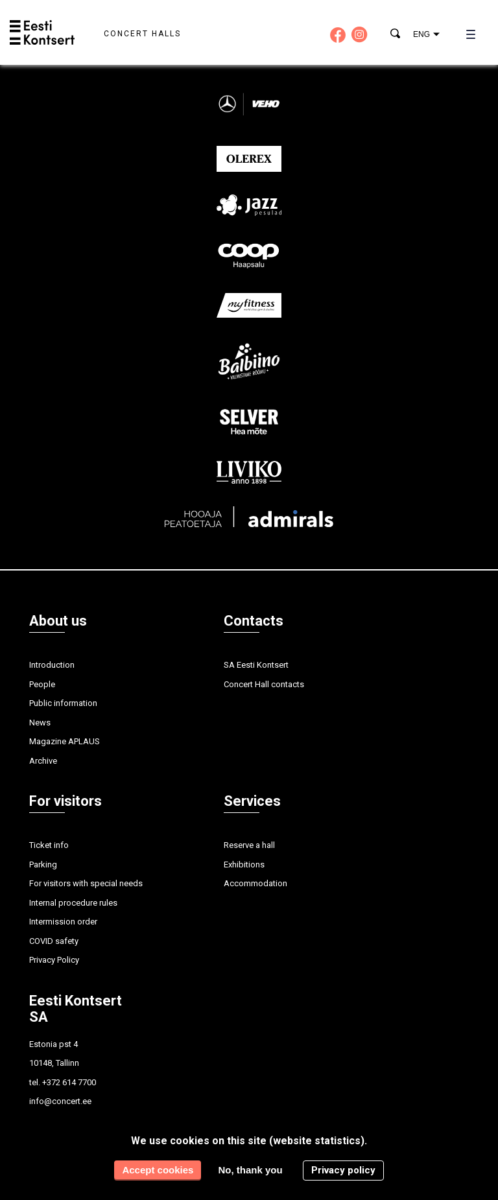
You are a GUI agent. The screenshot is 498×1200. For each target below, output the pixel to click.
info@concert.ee (60, 1101)
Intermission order (63, 921)
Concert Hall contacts (264, 684)
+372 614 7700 (69, 1082)
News (40, 722)
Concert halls (142, 33)
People (42, 684)
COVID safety (53, 941)
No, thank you (250, 1169)
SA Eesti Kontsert (256, 665)
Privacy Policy (54, 960)
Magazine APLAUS (64, 741)
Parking (43, 864)
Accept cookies (157, 1169)
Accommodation (255, 883)
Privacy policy (343, 1170)
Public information (63, 703)
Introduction (52, 665)
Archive (43, 761)
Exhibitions (244, 864)
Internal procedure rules (73, 903)
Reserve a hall (249, 845)
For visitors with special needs (86, 883)
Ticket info (49, 845)
